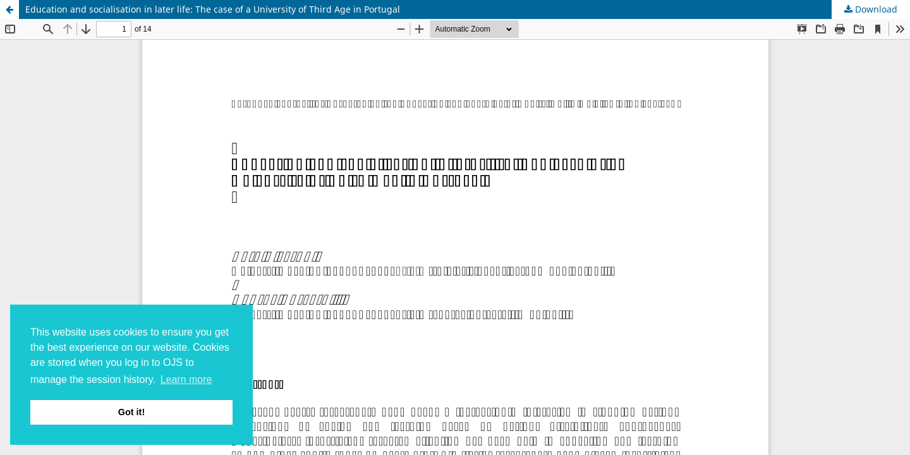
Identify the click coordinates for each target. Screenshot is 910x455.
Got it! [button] (131, 412)
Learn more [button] (186, 379)
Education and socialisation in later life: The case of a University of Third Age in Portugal (212, 9)
